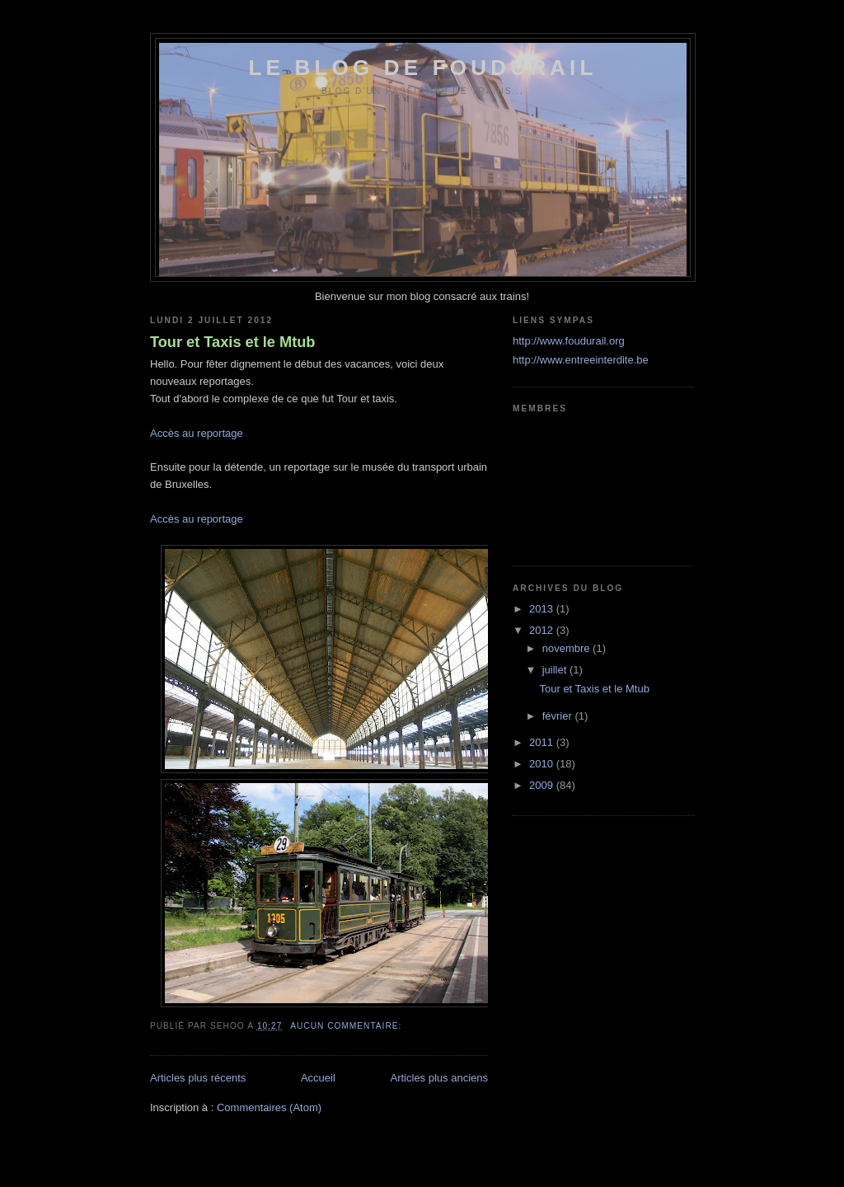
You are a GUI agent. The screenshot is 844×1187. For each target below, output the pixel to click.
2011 (542, 742)
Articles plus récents (198, 1078)
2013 (542, 609)
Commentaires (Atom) (269, 1107)
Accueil (318, 1078)
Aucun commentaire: (347, 1025)
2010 (542, 764)
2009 (542, 785)
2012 (542, 630)
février (558, 716)
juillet (556, 670)
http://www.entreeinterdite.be (581, 360)
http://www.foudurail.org (569, 341)
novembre (567, 648)
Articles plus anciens (440, 1078)
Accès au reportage (196, 433)
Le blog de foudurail (422, 67)
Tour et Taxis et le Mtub (232, 342)
